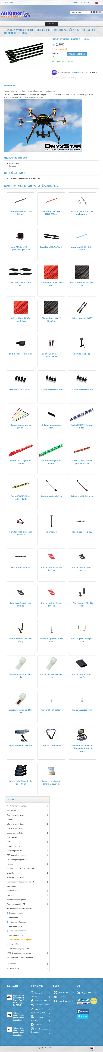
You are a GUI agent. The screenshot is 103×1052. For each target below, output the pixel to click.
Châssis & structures (15, 828)
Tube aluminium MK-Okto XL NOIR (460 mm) (20, 212)
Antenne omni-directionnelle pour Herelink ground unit (18, 1031)
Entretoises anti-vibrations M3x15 (20, 389)
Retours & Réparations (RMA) (37, 1010)
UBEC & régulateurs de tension (19, 953)
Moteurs (10, 895)
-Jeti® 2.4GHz (13, 944)
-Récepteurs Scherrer (17, 931)
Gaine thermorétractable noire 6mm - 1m (20, 604)
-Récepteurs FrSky (15, 926)
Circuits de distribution (15, 833)
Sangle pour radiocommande (51, 745)
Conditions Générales (36, 1018)
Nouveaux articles (39, 1000)
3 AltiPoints (74, 72)
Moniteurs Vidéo (13, 891)
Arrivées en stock (39, 1004)
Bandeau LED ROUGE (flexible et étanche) (21, 462)
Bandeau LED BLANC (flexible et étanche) (82, 426)
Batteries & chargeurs (15, 815)
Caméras (10, 819)
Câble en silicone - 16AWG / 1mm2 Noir (81, 284)
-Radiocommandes (15, 913)
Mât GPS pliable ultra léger (82, 353)
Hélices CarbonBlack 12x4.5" (82, 318)
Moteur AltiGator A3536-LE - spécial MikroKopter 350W (20, 248)
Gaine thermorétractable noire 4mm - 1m (82, 568)
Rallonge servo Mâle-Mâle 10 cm (82, 496)
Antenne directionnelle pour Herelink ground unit (18, 1016)
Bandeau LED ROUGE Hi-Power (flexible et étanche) (82, 462)
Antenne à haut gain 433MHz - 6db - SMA (51, 640)
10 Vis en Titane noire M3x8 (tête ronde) (82, 604)
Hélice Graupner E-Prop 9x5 (20, 567)
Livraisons (60, 997)
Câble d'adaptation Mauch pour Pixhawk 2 (81, 640)
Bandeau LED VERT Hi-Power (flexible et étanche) (20, 497)
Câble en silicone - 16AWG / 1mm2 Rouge (51, 284)
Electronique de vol (14, 850)
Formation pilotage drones (17, 859)
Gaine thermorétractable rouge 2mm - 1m (51, 604)
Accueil (74, 2)
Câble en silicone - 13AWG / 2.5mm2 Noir (51, 319)
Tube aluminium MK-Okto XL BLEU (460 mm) (81, 248)
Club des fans (12, 837)
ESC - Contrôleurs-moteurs (17, 855)
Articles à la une (13, 968)
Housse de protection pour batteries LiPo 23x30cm (51, 782)
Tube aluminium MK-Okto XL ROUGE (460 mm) (51, 212)
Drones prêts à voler (15, 846)
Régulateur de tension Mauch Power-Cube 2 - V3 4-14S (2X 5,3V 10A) (19, 1000)
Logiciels (10, 873)
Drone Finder (8, 2)
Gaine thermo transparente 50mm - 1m (51, 675)
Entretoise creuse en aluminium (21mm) (51, 426)
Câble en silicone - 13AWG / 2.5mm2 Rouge (20, 319)
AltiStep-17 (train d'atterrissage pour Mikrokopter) (82, 212)
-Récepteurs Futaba (16, 935)
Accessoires (11, 810)
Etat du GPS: (84, 993)
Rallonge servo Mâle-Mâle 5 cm (51, 496)
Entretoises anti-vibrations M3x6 (82, 389)
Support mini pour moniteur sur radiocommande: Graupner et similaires (82, 748)
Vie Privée (36, 1024)
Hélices (10, 864)
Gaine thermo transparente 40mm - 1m (20, 711)
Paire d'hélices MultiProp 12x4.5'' (51, 246)
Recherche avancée (36, 994)
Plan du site (61, 992)
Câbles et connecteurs (15, 824)
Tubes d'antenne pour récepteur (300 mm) (20, 426)
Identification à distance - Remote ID (21, 868)
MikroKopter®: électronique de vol (20, 882)
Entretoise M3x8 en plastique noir (20, 353)
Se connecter (85, 2)
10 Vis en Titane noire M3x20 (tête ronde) (20, 640)
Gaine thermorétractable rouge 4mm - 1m (51, 568)
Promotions (11, 964)
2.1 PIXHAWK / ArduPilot (16, 806)
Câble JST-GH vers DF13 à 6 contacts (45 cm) (51, 355)
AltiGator (51, 1048)
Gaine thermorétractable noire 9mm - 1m (82, 675)
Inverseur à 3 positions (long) (51, 709)
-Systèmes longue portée (18, 948)
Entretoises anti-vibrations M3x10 (51, 389)
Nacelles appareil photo (16, 899)
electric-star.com (62, 1001)
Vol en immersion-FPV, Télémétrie (20, 957)
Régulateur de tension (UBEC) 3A (20, 745)
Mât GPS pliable (51, 531)
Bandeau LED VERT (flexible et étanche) (51, 462)
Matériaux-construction (15, 877)
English (91, 1049)
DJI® (8, 842)
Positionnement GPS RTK (16, 904)
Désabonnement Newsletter (39, 1030)
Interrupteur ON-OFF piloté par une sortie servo (21, 533)
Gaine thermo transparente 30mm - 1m (20, 675)
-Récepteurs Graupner (17, 922)
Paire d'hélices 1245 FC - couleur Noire (21, 284)
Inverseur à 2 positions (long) (82, 709)
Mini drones (11, 886)
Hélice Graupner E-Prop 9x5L (82, 531)
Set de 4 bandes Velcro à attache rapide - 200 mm (20, 782)
